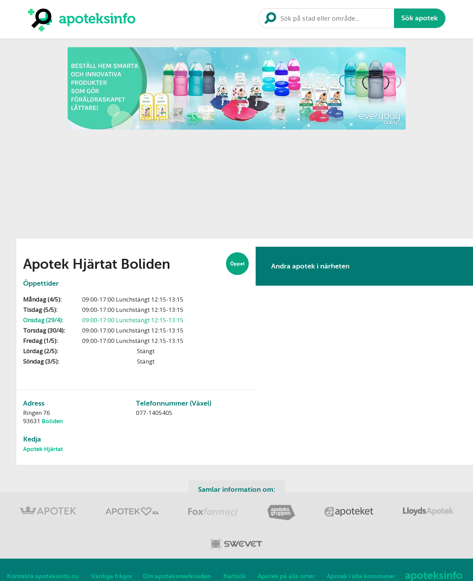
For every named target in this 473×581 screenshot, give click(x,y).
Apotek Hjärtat (43, 449)
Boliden (52, 421)
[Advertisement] (237, 181)
